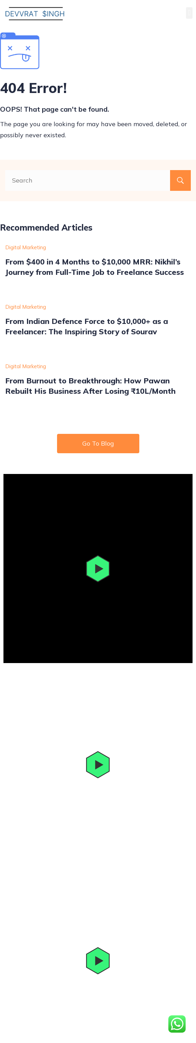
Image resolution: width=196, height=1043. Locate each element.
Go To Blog (98, 443)
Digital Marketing (25, 247)
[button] (189, 13)
